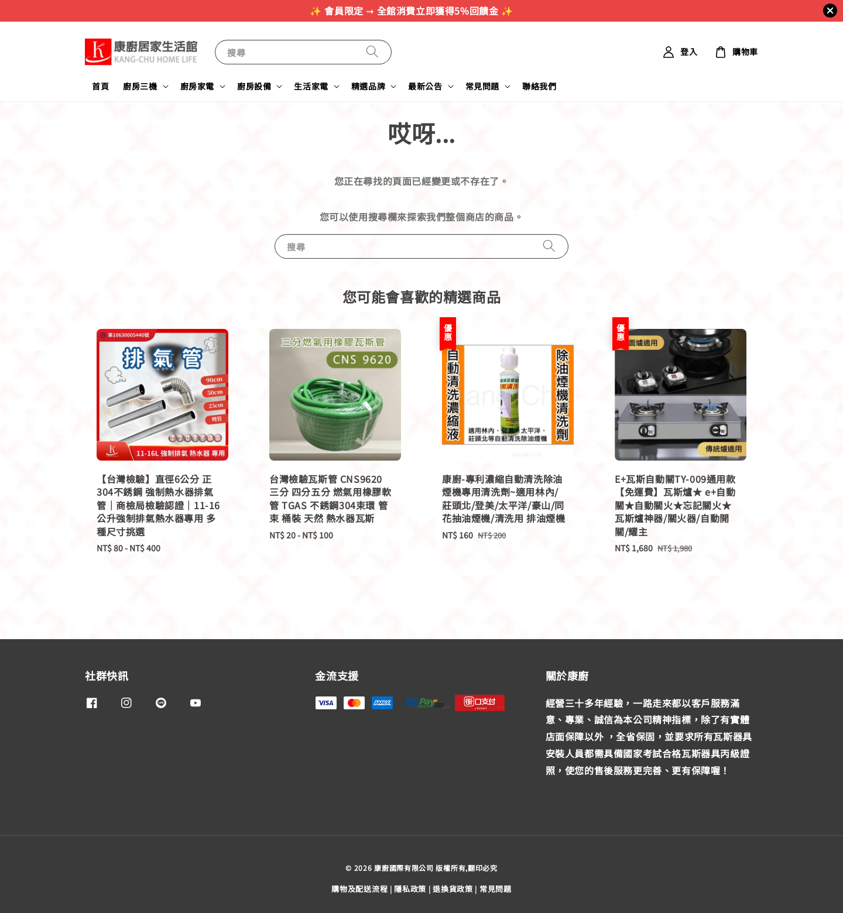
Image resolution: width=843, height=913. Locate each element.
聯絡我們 (539, 86)
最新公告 (425, 86)
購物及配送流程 (359, 888)
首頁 (100, 86)
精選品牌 (368, 86)
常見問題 (482, 86)
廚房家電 (197, 86)
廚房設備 (254, 86)
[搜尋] (372, 51)
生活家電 (311, 86)
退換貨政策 (453, 888)
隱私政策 (410, 888)
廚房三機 (140, 86)
